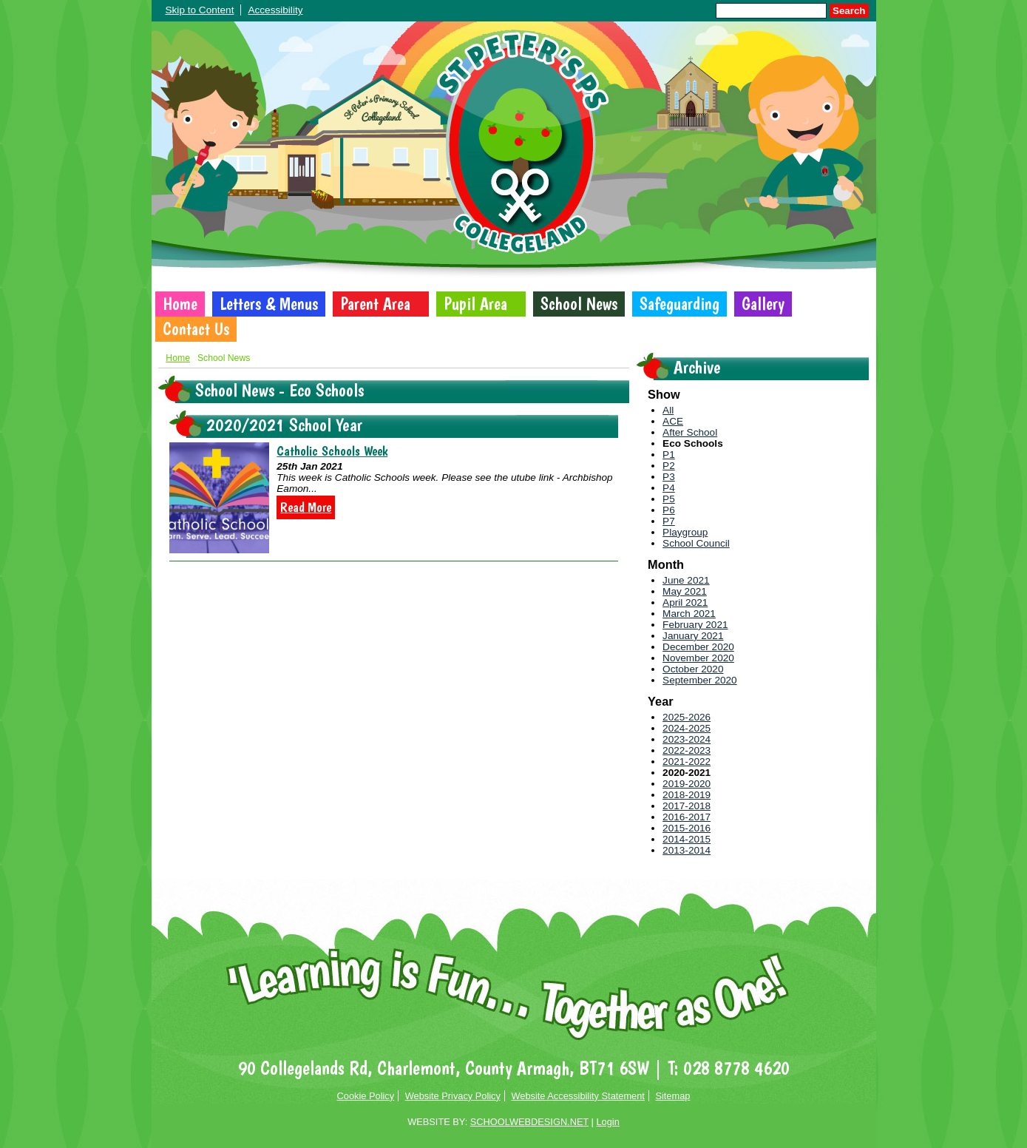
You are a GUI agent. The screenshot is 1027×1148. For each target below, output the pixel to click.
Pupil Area (475, 304)
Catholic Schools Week (332, 450)
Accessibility (275, 10)
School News (578, 304)
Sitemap (672, 1095)
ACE (672, 421)
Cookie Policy (366, 1095)
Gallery (763, 304)
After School (689, 432)
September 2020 (699, 680)
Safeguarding (679, 304)
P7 (668, 521)
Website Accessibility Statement (577, 1095)
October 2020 (692, 669)
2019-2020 (686, 783)
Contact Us (196, 329)
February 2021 (695, 624)
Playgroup (685, 532)
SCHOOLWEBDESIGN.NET (529, 1121)
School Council (696, 543)
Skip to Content (200, 10)
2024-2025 (686, 728)
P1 (668, 454)
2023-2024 (686, 739)
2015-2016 (686, 828)
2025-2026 (686, 717)
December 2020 (698, 646)
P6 (668, 510)
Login (607, 1121)
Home (180, 304)
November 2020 (698, 658)
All (668, 410)
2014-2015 (686, 839)
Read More (305, 507)
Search (849, 10)
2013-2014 (686, 850)
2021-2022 (686, 761)
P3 (668, 476)
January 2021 (692, 635)
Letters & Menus (269, 304)
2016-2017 (686, 817)
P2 (668, 465)
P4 (668, 487)
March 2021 (689, 613)
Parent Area (375, 304)
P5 (668, 498)
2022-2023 (686, 750)
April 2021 (685, 602)
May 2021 (684, 591)
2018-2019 (686, 794)
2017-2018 (686, 805)
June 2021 (686, 580)
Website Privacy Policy (453, 1095)
